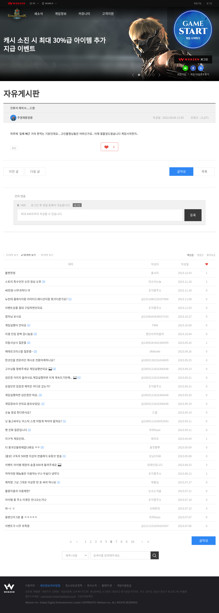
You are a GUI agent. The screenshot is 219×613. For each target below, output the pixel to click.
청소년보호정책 (73, 585)
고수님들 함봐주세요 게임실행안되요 (30, 369)
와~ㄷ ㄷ (10, 508)
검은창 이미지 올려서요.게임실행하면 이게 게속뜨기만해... (43, 377)
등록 (193, 215)
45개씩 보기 (47, 255)
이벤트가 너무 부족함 (17, 526)
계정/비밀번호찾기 (199, 74)
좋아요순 (211, 255)
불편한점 (10, 273)
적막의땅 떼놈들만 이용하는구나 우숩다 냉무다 (32, 473)
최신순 (190, 255)
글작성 (181, 171)
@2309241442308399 (155, 343)
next (159, 74)
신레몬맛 (155, 508)
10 (132, 541)
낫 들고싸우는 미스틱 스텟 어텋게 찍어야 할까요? (35, 421)
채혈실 (155, 482)
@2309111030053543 (155, 421)
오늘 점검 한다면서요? (18, 412)
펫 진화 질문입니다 (18, 430)
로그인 (209, 3)
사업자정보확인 (85, 596)
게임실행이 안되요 (17, 325)
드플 (154, 412)
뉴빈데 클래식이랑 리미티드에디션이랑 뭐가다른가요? (38, 299)
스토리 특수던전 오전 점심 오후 (25, 281)
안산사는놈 (155, 281)
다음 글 (35, 171)
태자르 (155, 438)
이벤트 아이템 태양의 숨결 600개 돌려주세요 (33, 465)
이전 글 (13, 171)
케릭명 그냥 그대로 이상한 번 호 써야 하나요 (32, 482)
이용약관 (30, 585)
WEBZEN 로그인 (193, 59)
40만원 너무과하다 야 (17, 290)
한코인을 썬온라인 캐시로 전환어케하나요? (30, 360)
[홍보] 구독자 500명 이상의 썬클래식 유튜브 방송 (35, 456)
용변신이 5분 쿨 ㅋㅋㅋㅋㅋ (21, 517)
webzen (16, 3)
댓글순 (200, 255)
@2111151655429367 (155, 526)
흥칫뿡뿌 (155, 447)
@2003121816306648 (155, 369)
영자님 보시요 (13, 316)
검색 (155, 555)
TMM (155, 325)
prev (133, 74)
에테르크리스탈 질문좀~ (21, 351)
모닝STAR (155, 456)
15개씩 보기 (12, 255)
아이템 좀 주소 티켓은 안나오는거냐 (25, 500)
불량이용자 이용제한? (17, 491)
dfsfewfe (155, 351)
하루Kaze (154, 430)
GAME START (192, 29)
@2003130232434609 (155, 360)
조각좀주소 (155, 290)
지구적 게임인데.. (15, 438)
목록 (204, 171)
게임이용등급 (124, 585)
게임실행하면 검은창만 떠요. (23, 395)
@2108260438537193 (155, 316)
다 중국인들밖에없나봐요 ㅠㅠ (24, 447)
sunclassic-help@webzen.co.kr (58, 596)
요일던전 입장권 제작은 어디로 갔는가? (27, 386)
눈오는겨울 (155, 491)
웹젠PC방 (107, 585)
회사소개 (92, 585)
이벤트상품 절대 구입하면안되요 (23, 308)
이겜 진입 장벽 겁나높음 (21, 334)
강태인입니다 (155, 465)
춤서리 (155, 273)
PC (34, 3)
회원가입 (197, 3)
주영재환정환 (21, 117)
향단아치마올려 (155, 334)
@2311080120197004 (155, 299)
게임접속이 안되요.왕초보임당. (24, 404)
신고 (14, 147)
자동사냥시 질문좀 (17, 343)
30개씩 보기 (29, 255)
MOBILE (49, 3)
